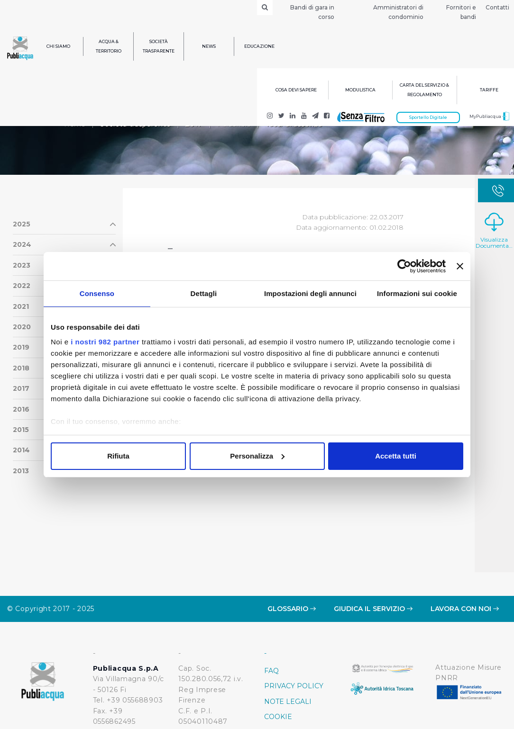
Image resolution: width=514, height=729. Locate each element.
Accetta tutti (395, 456)
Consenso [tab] (97, 293)
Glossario (291, 552)
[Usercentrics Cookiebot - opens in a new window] (404, 266)
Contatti (497, 7)
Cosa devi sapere (296, 89)
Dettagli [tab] (204, 293)
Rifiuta (118, 456)
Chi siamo (58, 46)
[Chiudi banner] (460, 266)
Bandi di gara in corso (312, 12)
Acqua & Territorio (108, 46)
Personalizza (257, 456)
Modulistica (360, 89)
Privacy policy (293, 629)
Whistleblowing (298, 675)
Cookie (278, 660)
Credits (279, 690)
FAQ (271, 614)
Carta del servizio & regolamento (424, 89)
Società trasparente (158, 46)
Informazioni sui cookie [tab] (417, 293)
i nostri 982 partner (105, 342)
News (209, 46)
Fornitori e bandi (461, 12)
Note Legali (288, 644)
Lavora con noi (465, 552)
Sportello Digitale (428, 117)
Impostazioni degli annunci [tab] (310, 293)
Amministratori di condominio (398, 12)
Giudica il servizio (373, 552)
